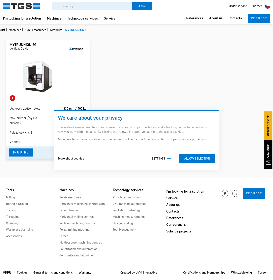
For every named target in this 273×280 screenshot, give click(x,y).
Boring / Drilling (17, 204)
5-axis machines (70, 197)
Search (142, 6)
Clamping (12, 223)
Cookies (22, 272)
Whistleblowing (241, 272)
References (194, 18)
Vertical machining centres (77, 223)
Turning (11, 210)
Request (259, 18)
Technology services (82, 18)
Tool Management (124, 229)
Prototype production (127, 197)
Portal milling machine (74, 229)
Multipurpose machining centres (80, 242)
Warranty (85, 272)
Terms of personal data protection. (183, 139)
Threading (12, 217)
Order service (238, 6)
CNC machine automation (129, 204)
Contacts (235, 18)
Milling (10, 197)
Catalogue (268, 154)
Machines (54, 18)
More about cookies (71, 158)
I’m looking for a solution (22, 18)
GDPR (7, 272)
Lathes (63, 236)
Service (109, 18)
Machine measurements (129, 217)
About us (215, 18)
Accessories (14, 236)
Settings (158, 158)
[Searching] (92, 6)
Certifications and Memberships (204, 272)
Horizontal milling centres (76, 217)
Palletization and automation (78, 249)
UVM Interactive (146, 272)
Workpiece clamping (19, 229)
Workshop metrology (126, 210)
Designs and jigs (123, 223)
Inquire (21, 152)
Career (257, 6)
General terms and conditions (53, 272)
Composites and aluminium (77, 255)
